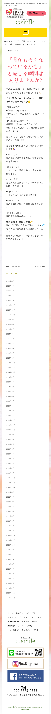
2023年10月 (10, 430)
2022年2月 (10, 526)
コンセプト (31, 613)
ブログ (21, 626)
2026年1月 (10, 300)
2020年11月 (10, 598)
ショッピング (13, 630)
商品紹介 (36, 622)
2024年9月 (10, 377)
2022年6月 (10, 507)
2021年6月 (10, 564)
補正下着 (25, 622)
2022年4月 (10, 516)
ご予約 (29, 626)
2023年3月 (10, 463)
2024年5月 (10, 396)
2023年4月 (10, 459)
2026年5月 (10, 281)
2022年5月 (10, 511)
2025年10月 (10, 315)
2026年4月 (10, 286)
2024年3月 (10, 406)
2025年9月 (10, 320)
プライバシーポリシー (31, 630)
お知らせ (20, 613)
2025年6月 (10, 334)
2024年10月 (10, 372)
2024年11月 (10, 368)
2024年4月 (10, 401)
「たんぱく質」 (15, 266)
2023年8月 (10, 439)
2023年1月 (10, 473)
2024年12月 (10, 363)
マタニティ (36, 617)
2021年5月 (10, 569)
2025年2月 (10, 353)
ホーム (10, 613)
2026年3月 (10, 291)
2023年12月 (10, 420)
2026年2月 (10, 296)
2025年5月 (10, 339)
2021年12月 (10, 535)
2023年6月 (10, 449)
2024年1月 (10, 416)
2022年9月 (10, 492)
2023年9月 (10, 435)
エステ (26, 617)
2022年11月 (10, 483)
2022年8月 (10, 497)
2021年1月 (10, 588)
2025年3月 (10, 348)
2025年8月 (10, 324)
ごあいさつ (37, 266)
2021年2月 (10, 583)
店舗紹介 (11, 626)
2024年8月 (10, 382)
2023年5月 (10, 454)
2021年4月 (10, 574)
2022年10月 (10, 487)
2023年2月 (10, 468)
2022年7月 (10, 502)
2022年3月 (10, 521)
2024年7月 (10, 387)
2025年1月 (10, 358)
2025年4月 (10, 344)
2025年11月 (10, 310)
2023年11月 (10, 425)
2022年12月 (10, 478)
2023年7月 (10, 444)
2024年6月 (10, 391)
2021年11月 (10, 540)
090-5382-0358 (25, 691)
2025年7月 (10, 329)
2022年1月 (10, 531)
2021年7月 (10, 559)
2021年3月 (10, 579)
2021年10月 (10, 545)
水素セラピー (13, 622)
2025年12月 (10, 305)
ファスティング (14, 617)
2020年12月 (10, 593)
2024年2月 (10, 411)
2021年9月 (10, 550)
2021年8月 (10, 555)
